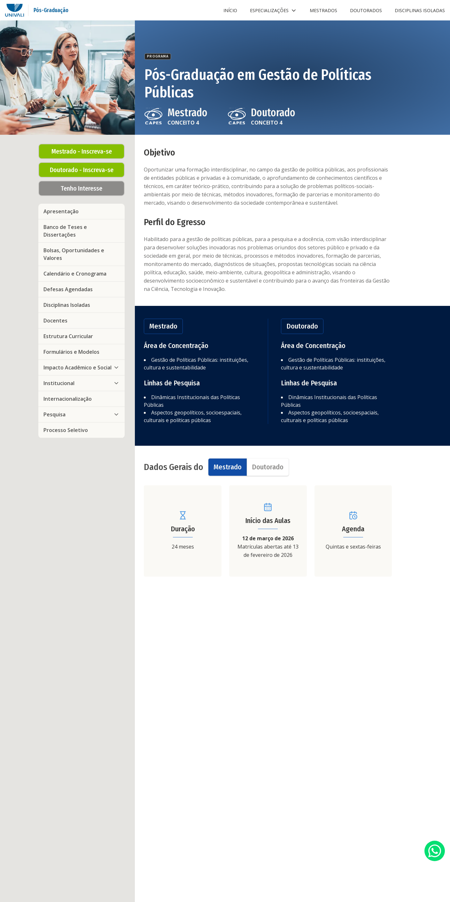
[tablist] (248, 467)
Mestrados (323, 10)
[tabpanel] (268, 531)
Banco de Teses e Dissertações (65, 231)
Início (230, 10)
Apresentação (61, 211)
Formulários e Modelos (71, 351)
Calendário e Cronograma (74, 273)
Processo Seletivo (65, 430)
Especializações (273, 10)
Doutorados (366, 10)
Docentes (55, 320)
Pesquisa (81, 414)
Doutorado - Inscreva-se (81, 170)
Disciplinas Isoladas (420, 10)
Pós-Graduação (51, 10)
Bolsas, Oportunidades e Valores (73, 254)
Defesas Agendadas (68, 289)
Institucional (81, 383)
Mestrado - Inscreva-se (81, 151)
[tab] (227, 467)
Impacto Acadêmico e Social (81, 367)
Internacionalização (67, 398)
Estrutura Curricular (68, 336)
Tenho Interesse (81, 188)
